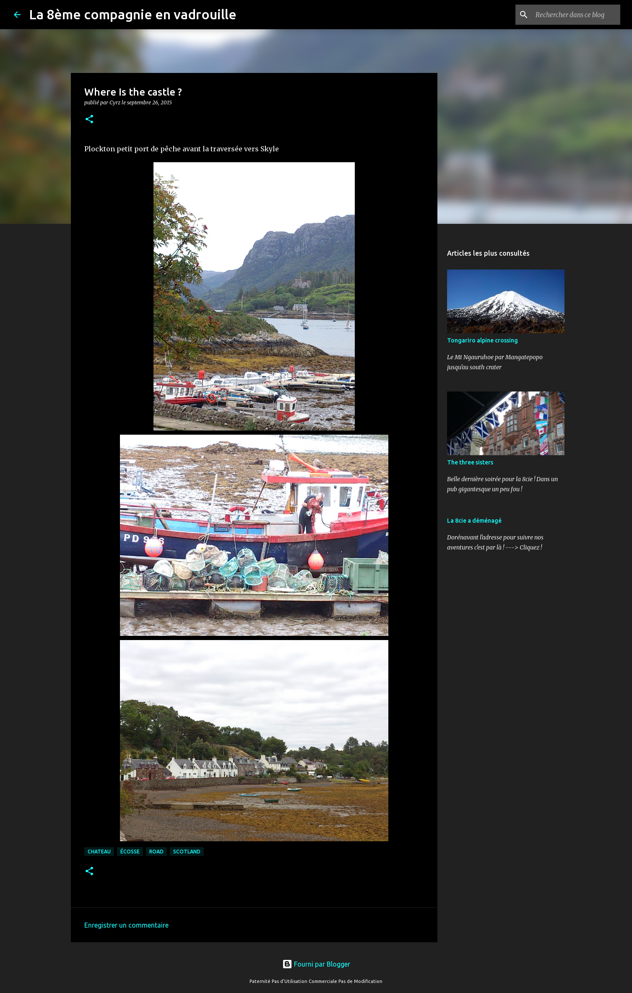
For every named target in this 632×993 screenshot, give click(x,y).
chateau (99, 851)
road (156, 851)
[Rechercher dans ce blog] (576, 15)
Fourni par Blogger (316, 964)
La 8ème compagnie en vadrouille (133, 14)
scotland (186, 851)
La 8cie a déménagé (474, 520)
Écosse (130, 851)
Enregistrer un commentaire (126, 925)
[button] (89, 119)
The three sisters (470, 462)
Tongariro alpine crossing (482, 340)
